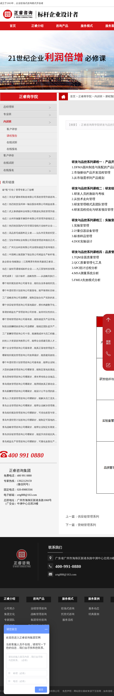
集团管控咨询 (39, 619)
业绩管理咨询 (39, 608)
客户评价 (12, 129)
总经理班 (29, 108)
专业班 (29, 116)
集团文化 (9, 614)
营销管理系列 (87, 524)
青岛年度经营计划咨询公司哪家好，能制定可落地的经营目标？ (29, 420)
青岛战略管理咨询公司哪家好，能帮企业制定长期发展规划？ (29, 427)
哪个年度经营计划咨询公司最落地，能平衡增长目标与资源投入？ (29, 290)
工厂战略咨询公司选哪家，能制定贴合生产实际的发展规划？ (29, 297)
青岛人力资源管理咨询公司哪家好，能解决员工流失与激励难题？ (29, 398)
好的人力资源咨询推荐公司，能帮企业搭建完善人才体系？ (29, 340)
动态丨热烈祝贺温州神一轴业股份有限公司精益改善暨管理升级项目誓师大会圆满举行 (29, 204)
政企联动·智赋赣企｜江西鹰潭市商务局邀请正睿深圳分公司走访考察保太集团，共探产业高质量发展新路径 (29, 261)
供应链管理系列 (88, 516)
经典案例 (94, 614)
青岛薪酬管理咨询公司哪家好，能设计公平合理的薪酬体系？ (29, 391)
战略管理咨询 (39, 614)
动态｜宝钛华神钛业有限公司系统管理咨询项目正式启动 (29, 240)
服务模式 (87, 25)
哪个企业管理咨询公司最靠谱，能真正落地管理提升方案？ (29, 348)
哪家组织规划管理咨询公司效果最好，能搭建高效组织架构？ (29, 355)
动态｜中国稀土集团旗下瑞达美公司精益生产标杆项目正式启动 (29, 254)
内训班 (29, 123)
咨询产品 (62, 25)
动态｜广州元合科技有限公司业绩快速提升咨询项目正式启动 (29, 247)
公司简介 (9, 608)
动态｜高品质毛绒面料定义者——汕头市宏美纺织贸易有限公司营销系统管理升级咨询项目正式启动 (29, 233)
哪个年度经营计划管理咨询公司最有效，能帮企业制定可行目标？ (29, 362)
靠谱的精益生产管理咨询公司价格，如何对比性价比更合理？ (29, 312)
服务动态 (94, 608)
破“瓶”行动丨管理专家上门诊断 (18, 189)
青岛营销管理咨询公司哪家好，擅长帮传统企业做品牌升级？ (29, 376)
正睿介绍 (9, 598)
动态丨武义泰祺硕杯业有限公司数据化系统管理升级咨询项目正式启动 (29, 211)
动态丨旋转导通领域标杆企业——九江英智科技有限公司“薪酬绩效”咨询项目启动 (29, 269)
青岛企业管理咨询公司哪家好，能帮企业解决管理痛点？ (29, 405)
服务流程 (67, 619)
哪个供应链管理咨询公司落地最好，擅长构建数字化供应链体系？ (29, 305)
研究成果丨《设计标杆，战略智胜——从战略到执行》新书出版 (29, 276)
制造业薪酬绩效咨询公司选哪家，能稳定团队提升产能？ (29, 326)
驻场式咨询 (67, 608)
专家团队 (9, 619)
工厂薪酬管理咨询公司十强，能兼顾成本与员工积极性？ (29, 333)
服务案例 (94, 598)
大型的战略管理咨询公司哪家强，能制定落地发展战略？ (29, 369)
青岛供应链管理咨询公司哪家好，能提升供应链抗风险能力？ (29, 434)
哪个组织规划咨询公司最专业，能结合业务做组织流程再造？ (29, 283)
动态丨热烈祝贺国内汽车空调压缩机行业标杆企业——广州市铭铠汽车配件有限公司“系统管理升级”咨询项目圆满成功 (29, 225)
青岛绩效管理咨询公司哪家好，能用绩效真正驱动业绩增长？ (29, 384)
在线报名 (12, 149)
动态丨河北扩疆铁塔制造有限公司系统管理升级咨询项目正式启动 (29, 197)
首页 (72, 96)
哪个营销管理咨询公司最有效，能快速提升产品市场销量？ (29, 319)
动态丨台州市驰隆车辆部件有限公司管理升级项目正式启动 (29, 218)
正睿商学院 (85, 96)
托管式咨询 (67, 614)
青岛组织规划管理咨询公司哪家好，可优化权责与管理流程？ (29, 412)
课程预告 (12, 135)
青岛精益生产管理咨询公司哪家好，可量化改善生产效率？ (29, 441)
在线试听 (12, 142)
